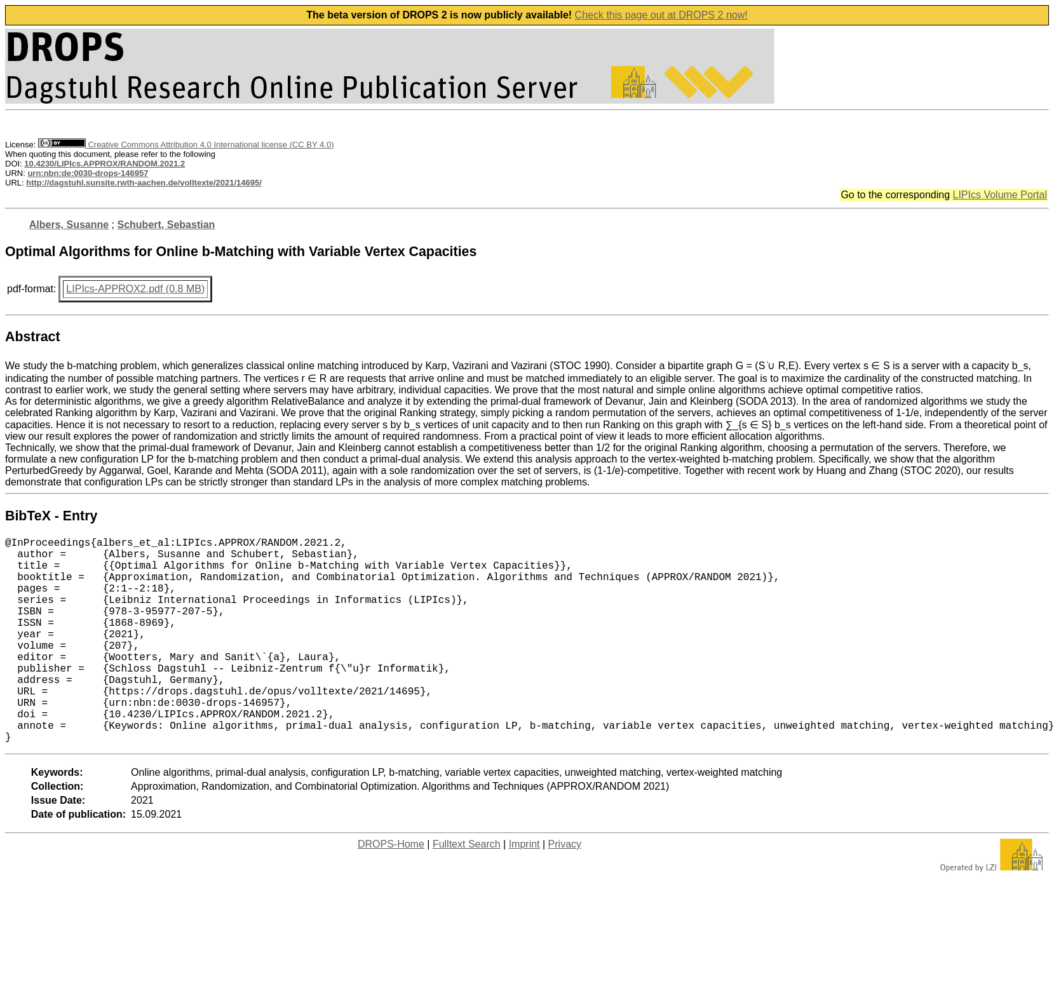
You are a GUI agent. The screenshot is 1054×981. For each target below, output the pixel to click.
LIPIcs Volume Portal (999, 194)
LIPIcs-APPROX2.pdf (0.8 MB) (135, 288)
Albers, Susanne (69, 224)
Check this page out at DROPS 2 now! (661, 15)
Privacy (564, 889)
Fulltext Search (467, 889)
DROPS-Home (391, 889)
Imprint (524, 889)
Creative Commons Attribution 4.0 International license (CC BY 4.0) (186, 144)
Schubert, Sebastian (166, 224)
